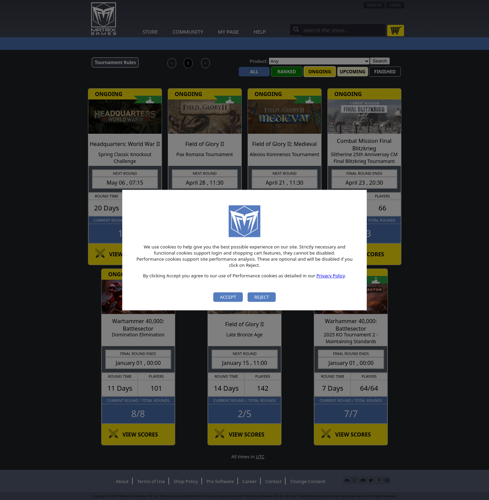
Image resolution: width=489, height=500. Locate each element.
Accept (228, 297)
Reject (261, 297)
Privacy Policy (330, 276)
